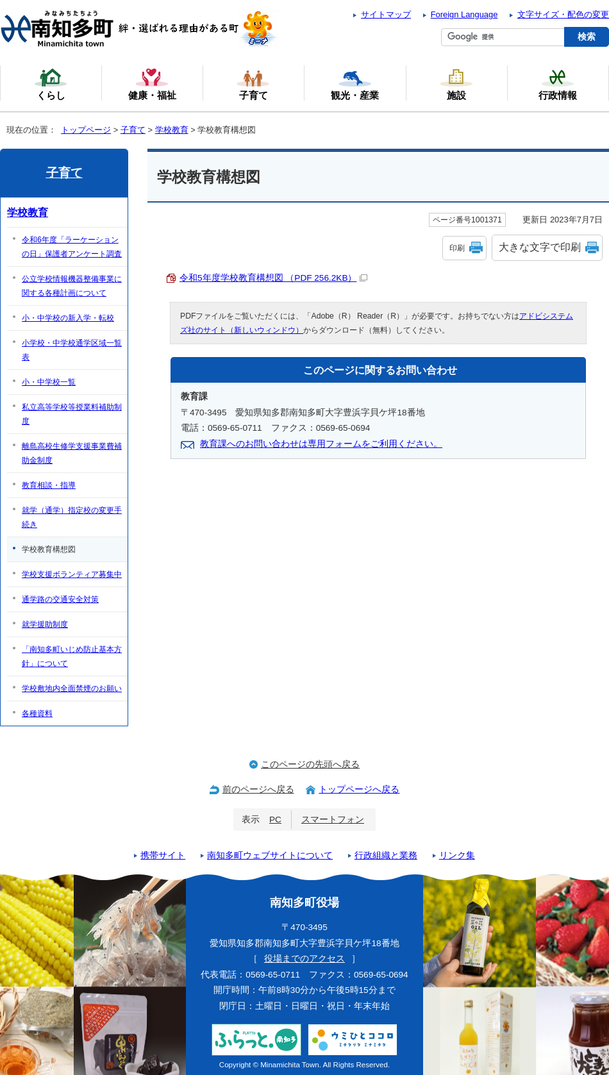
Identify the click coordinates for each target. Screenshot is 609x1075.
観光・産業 (355, 84)
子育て (133, 130)
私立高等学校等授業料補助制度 (72, 414)
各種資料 (37, 713)
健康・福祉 (152, 84)
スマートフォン (332, 819)
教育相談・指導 (49, 485)
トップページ (86, 130)
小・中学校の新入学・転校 (68, 317)
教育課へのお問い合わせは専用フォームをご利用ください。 (321, 444)
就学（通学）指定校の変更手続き (72, 517)
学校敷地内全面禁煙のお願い (72, 688)
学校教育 (171, 130)
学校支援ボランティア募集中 (72, 574)
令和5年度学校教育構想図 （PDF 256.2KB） (273, 278)
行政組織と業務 (386, 855)
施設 (456, 84)
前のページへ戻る (258, 789)
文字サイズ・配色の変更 (563, 14)
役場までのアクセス (304, 958)
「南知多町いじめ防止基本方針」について (72, 656)
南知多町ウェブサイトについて (270, 855)
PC (275, 819)
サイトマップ (386, 14)
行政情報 (557, 84)
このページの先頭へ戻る (310, 764)
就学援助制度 (45, 624)
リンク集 (457, 855)
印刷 (457, 248)
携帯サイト (162, 855)
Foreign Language (464, 14)
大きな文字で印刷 (540, 247)
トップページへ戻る (359, 789)
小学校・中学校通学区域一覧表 (72, 350)
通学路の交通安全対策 (60, 599)
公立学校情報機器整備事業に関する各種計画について (72, 285)
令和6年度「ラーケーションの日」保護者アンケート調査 (72, 246)
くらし (51, 84)
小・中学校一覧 (49, 382)
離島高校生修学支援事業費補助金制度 (72, 453)
